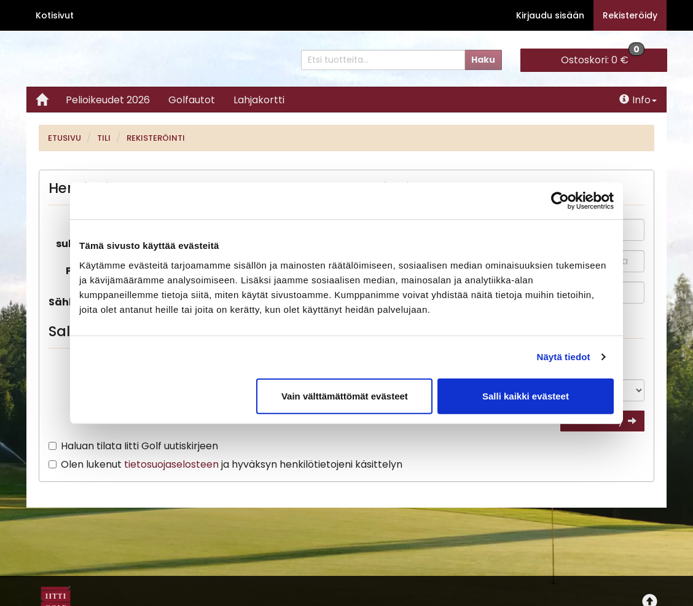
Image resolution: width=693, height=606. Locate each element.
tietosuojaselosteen (171, 464)
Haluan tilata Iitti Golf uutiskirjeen (139, 446)
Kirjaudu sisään (550, 15)
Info (638, 100)
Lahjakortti (258, 100)
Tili (104, 138)
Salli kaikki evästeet (525, 395)
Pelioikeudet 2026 (108, 100)
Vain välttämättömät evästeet (344, 395)
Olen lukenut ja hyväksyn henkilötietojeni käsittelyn (231, 464)
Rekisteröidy (630, 15)
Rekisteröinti (156, 138)
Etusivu (64, 138)
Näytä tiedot (563, 357)
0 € (602, 58)
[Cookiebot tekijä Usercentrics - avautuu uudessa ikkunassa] (560, 201)
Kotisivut (55, 15)
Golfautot (191, 100)
